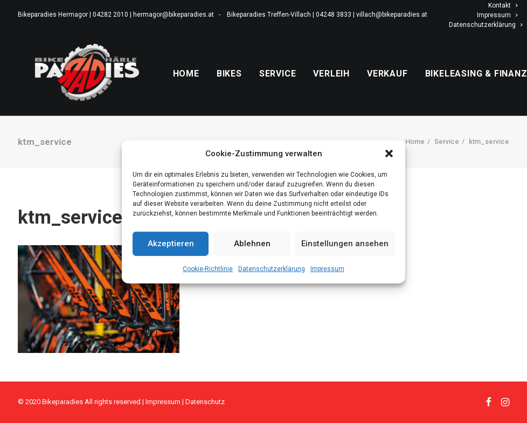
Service (304, 86)
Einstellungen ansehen (345, 243)
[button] (389, 153)
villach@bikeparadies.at (391, 14)
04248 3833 (333, 14)
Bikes (255, 86)
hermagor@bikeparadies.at (173, 14)
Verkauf (413, 86)
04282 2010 (110, 14)
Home (212, 86)
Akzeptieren (171, 243)
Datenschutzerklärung (271, 268)
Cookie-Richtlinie (208, 268)
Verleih (358, 86)
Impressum (327, 268)
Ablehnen (252, 243)
